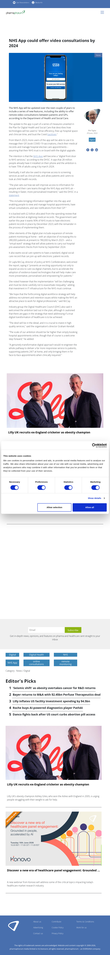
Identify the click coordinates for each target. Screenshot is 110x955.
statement (14, 195)
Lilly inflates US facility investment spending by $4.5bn (51, 701)
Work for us (81, 927)
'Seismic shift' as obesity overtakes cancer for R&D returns (54, 688)
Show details (94, 498)
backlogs (51, 134)
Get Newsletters (22, 2)
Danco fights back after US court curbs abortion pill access (54, 714)
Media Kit (38, 2)
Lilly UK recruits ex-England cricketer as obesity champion (49, 432)
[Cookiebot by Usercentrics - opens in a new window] (94, 445)
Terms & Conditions (85, 921)
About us (37, 921)
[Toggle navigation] (103, 12)
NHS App (38, 156)
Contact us (38, 933)
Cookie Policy (57, 927)
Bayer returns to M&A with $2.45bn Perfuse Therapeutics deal (57, 694)
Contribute (56, 921)
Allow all (89, 507)
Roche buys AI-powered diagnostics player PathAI (48, 708)
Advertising (38, 927)
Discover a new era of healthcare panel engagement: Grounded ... (53, 870)
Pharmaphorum (13, 926)
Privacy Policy (57, 933)
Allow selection (54, 507)
